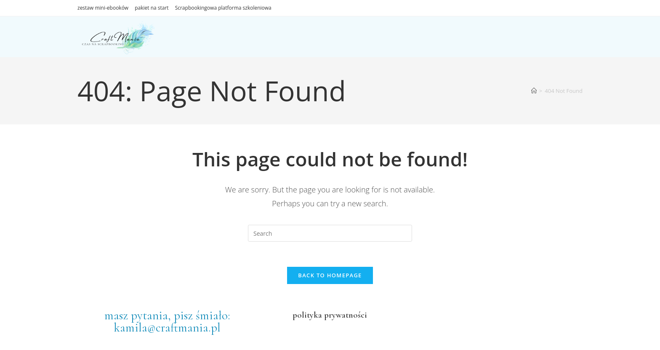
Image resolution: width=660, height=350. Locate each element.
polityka (307, 315)
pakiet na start (151, 7)
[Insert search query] (330, 233)
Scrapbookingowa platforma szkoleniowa (223, 7)
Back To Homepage (330, 275)
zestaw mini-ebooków (102, 7)
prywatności (344, 315)
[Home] (534, 91)
